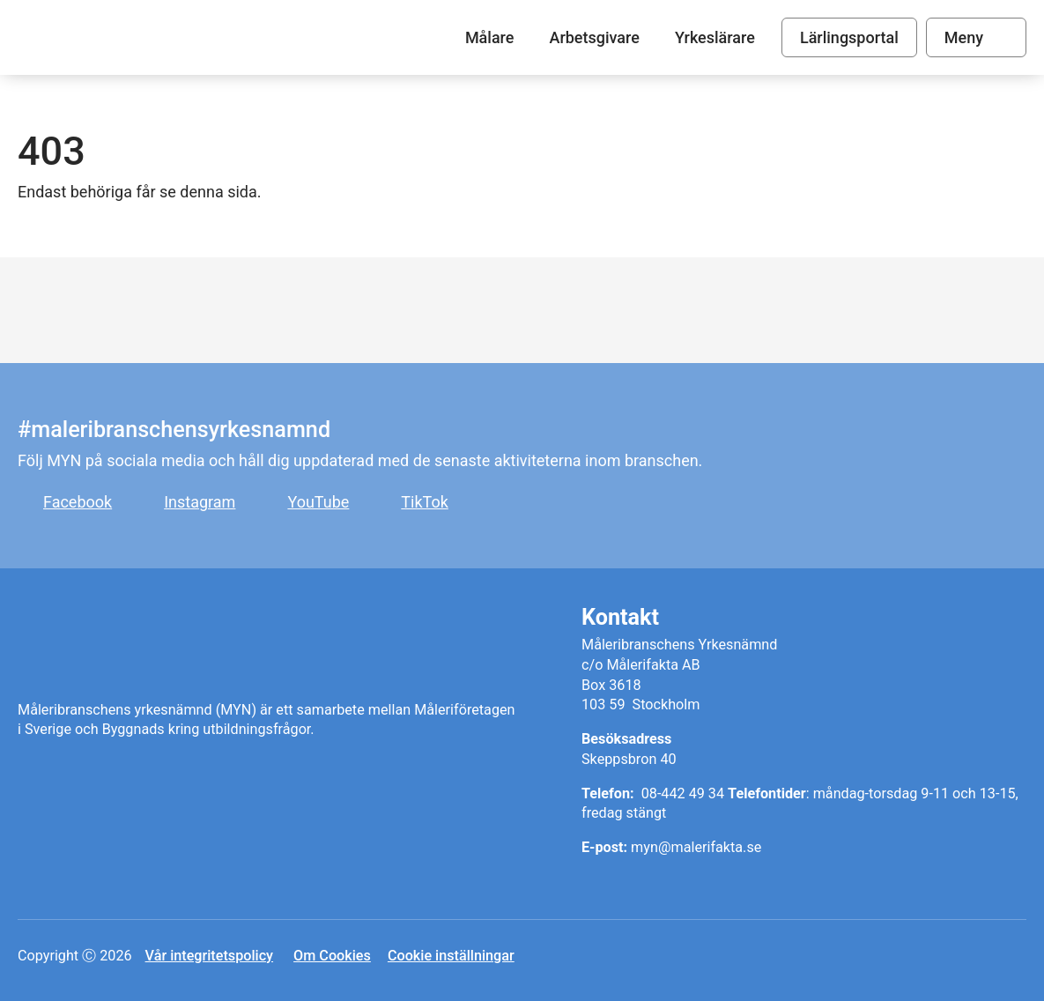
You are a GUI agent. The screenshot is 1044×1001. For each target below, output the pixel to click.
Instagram (199, 502)
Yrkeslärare (715, 37)
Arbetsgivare (594, 37)
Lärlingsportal (849, 37)
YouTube (318, 502)
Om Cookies (332, 955)
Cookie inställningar (451, 955)
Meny (963, 37)
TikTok (424, 502)
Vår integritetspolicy (209, 955)
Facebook (77, 502)
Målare (137, 37)
